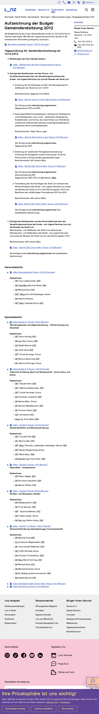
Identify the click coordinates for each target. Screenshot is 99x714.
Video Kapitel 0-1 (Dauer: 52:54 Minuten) (31, 322)
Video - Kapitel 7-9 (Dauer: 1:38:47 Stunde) (32, 526)
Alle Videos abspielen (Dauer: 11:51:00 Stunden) (28, 44)
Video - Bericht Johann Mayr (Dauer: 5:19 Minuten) (37, 247)
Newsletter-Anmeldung (17, 682)
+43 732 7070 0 (84, 42)
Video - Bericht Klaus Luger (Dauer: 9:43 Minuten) (43, 137)
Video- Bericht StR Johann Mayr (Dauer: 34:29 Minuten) (43, 204)
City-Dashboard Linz (44, 627)
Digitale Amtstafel (43, 615)
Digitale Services (73, 611)
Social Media (11, 647)
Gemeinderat (10, 615)
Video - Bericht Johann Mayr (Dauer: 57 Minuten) (42, 166)
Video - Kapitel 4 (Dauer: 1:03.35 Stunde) (31, 425)
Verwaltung (71, 10)
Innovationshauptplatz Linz (47, 623)
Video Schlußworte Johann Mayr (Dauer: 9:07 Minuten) (39, 583)
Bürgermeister (10, 623)
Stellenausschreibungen (14, 606)
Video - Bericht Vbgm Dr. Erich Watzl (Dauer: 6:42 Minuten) (44, 99)
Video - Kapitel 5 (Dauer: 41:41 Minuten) (30, 464)
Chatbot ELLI (83, 54)
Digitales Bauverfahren (76, 627)
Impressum (65, 702)
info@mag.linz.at (84, 51)
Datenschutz (52, 702)
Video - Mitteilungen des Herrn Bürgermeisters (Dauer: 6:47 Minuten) (37, 66)
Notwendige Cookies (15, 709)
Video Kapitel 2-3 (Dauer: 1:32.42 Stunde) (31, 369)
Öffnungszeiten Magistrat (46, 606)
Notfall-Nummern (74, 632)
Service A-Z (43, 10)
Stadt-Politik (57, 10)
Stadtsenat (9, 619)
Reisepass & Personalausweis (79, 619)
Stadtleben (30, 10)
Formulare (71, 615)
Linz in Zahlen (10, 611)
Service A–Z (72, 606)
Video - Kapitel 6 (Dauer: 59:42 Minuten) (30, 491)
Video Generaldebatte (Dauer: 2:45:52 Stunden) (34, 272)
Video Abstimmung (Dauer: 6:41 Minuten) (31, 586)
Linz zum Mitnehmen (44, 619)
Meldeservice (72, 623)
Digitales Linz (58, 647)
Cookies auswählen (43, 709)
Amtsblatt (40, 611)
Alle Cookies (68, 709)
